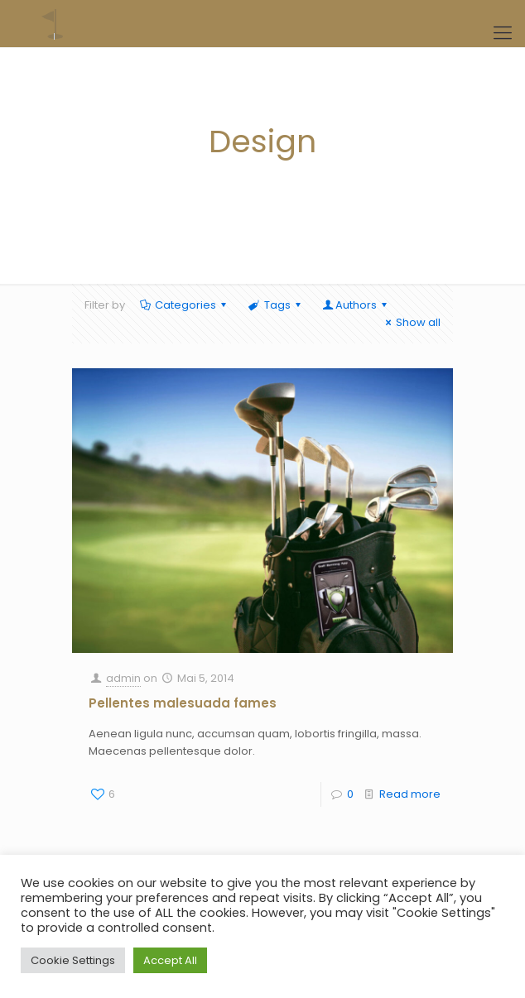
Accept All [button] (170, 960)
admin (123, 678)
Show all (411, 322)
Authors (356, 305)
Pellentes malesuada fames (183, 703)
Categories (184, 305)
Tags (275, 305)
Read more (410, 794)
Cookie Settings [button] (73, 960)
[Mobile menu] (503, 33)
